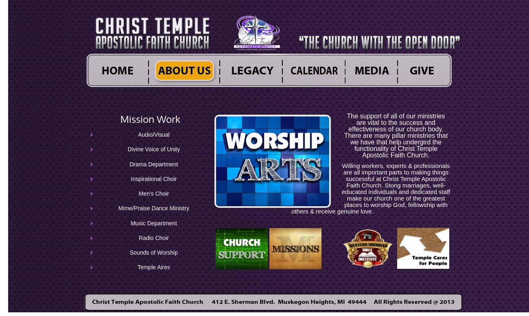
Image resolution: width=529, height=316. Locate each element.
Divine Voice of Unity (154, 149)
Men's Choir (154, 193)
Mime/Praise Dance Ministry (153, 208)
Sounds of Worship (154, 252)
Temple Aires (154, 267)
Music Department (154, 223)
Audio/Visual (154, 134)
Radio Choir (154, 238)
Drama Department (153, 164)
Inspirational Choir (154, 179)
